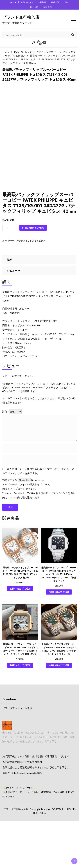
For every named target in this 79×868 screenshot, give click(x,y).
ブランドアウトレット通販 (17, 750)
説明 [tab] (9, 302)
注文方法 (34, 7)
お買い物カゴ (27, 2)
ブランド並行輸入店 (20, 17)
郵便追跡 (47, 7)
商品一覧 (55, 2)
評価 (5, 453)
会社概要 (42, 2)
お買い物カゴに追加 (33, 270)
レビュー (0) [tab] (13, 313)
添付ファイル (10, 522)
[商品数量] (9, 271)
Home (13, 2)
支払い (67, 2)
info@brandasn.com (23, 815)
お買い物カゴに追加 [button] (20, 631)
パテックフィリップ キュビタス (29, 283)
